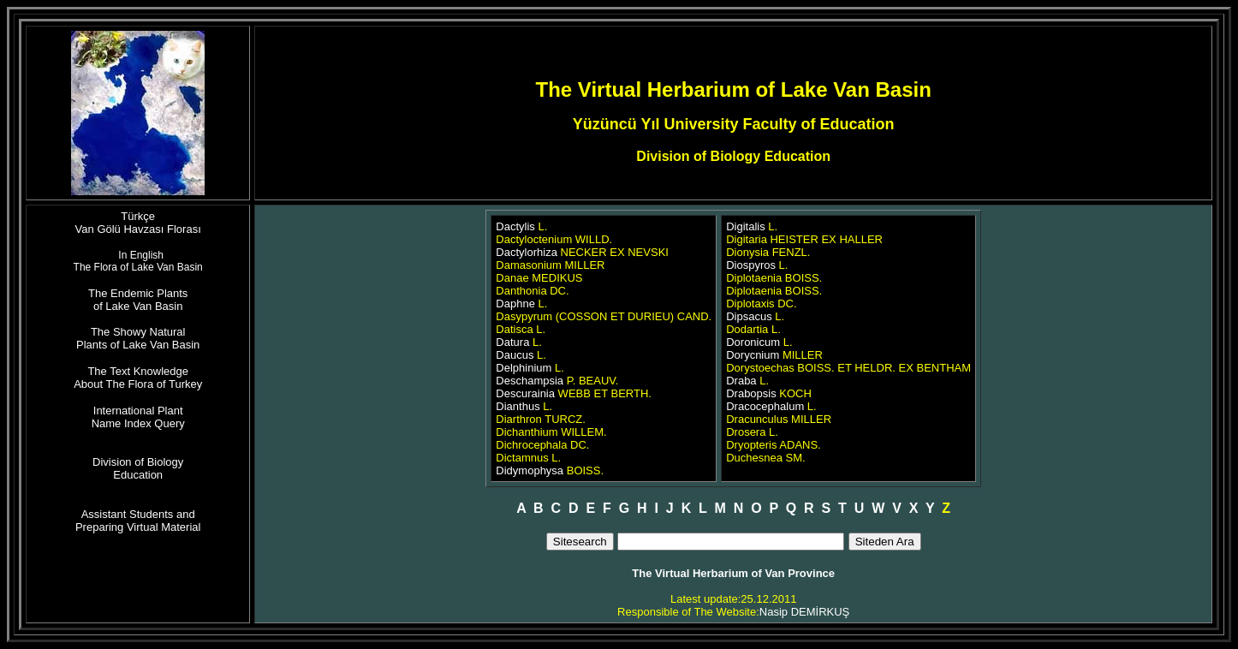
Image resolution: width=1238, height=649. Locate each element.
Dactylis (515, 226)
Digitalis (745, 226)
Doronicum (753, 342)
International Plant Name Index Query (138, 417)
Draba (741, 380)
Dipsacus (750, 316)
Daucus (514, 354)
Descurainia (525, 393)
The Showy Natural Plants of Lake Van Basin (137, 338)
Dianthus (517, 406)
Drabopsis (751, 393)
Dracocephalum (765, 406)
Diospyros (751, 265)
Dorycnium (752, 354)
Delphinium (523, 367)
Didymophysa (529, 470)
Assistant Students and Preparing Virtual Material (137, 520)
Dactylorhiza (526, 252)
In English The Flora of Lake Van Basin (138, 261)
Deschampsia (529, 380)
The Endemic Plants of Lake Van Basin (137, 300)
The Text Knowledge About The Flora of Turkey (138, 377)
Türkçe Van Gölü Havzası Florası (138, 222)
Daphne (515, 303)
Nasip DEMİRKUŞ (804, 611)
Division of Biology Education (137, 468)
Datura (512, 342)
